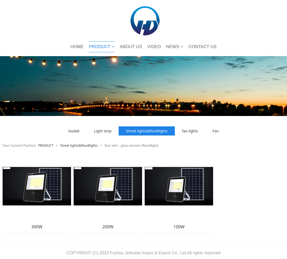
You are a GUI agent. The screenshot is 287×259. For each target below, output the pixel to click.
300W (36, 227)
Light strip (103, 130)
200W (107, 227)
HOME (77, 46)
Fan (216, 130)
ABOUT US (131, 46)
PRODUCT (101, 46)
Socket (73, 130)
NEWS (174, 46)
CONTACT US (202, 46)
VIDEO (154, 46)
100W (179, 227)
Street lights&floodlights (146, 130)
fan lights (190, 130)
